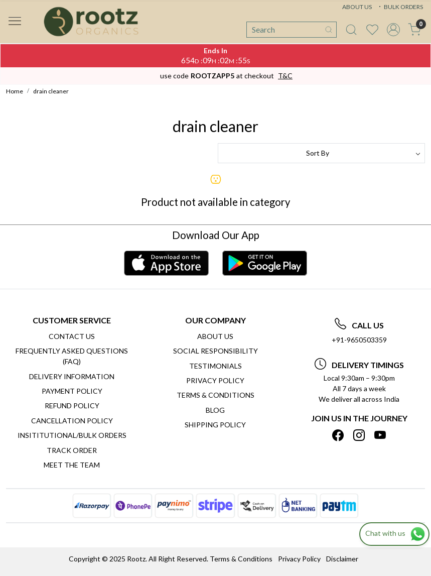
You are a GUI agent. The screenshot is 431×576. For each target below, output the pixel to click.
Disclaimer (342, 558)
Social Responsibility (215, 351)
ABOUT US (357, 7)
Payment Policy (72, 391)
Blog (215, 410)
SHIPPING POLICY (215, 424)
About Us (215, 336)
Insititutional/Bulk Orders (72, 435)
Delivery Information (71, 376)
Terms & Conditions (215, 395)
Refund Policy (72, 405)
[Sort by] (321, 153)
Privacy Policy (215, 380)
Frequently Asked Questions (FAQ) (72, 356)
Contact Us (72, 336)
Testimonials (215, 366)
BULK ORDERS (400, 7)
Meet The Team (72, 464)
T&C (285, 75)
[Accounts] (393, 29)
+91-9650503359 (359, 339)
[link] (351, 29)
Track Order (72, 450)
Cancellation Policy (72, 420)
